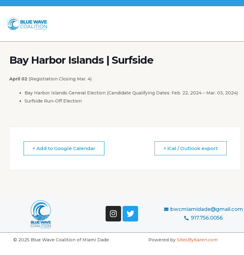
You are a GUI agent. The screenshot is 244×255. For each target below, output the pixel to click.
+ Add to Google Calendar (64, 148)
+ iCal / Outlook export (190, 148)
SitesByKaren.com (197, 240)
